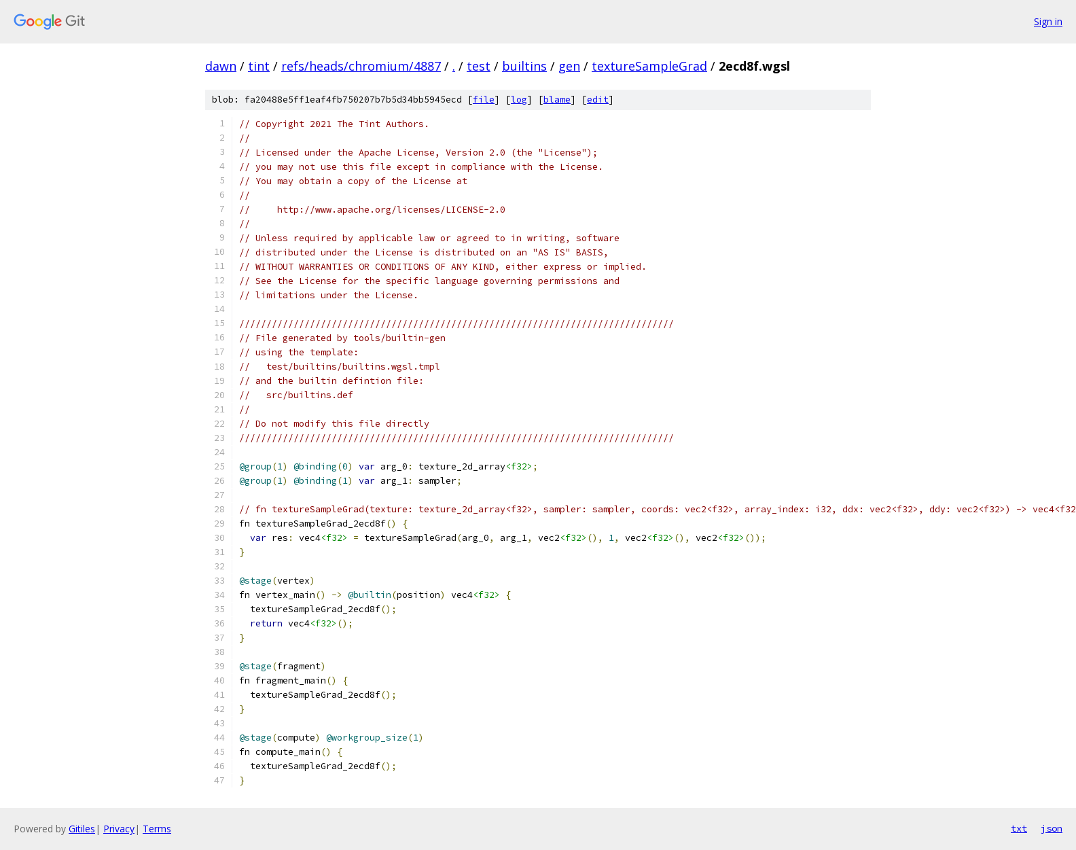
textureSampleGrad (649, 66)
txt (1019, 828)
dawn (220, 66)
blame (557, 99)
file (484, 99)
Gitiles (82, 828)
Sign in (1048, 21)
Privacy (118, 828)
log (519, 99)
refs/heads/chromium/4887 (361, 66)
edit (598, 99)
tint (259, 66)
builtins (524, 66)
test (478, 66)
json (1051, 828)
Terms (157, 828)
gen (569, 66)
